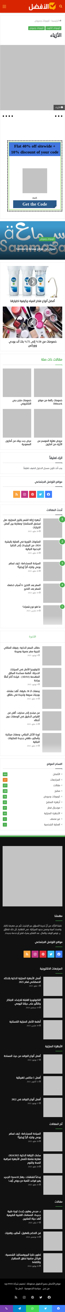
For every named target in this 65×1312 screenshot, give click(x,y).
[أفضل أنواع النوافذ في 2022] (52, 1107)
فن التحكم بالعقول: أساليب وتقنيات (23, 1233)
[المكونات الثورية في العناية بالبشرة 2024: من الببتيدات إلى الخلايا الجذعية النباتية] (52, 549)
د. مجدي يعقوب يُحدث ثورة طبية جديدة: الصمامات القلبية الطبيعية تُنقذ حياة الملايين (24, 1215)
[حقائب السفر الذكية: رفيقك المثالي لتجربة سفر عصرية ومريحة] (51, 655)
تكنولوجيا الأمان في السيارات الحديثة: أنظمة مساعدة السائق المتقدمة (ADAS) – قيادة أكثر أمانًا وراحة (22, 675)
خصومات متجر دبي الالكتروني (21, 402)
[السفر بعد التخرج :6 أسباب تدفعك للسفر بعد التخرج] (52, 593)
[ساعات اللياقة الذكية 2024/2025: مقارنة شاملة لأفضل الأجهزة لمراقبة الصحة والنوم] (52, 1163)
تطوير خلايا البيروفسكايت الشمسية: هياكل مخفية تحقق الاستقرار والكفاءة (23, 1258)
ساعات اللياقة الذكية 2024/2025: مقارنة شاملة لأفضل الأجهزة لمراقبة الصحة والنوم (22, 1159)
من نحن (46, 1288)
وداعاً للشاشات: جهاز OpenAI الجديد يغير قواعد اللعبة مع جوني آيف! (22, 1179)
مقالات (56, 785)
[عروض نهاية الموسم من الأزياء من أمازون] (48, 423)
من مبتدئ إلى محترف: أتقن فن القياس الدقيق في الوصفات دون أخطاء (23, 716)
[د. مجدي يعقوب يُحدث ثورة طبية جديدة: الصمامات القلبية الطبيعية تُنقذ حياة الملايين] (52, 1219)
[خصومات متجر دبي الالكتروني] (17, 383)
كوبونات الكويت (53, 28)
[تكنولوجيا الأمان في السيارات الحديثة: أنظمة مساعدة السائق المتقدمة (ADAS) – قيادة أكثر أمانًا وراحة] (51, 677)
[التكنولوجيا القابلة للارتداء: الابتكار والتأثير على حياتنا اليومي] (52, 1008)
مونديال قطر (53, 807)
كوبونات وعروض (42, 20)
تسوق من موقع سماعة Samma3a (35, 249)
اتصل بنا (19, 1288)
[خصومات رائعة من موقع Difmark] (48, 383)
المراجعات (55, 779)
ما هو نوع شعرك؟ (32, 607)
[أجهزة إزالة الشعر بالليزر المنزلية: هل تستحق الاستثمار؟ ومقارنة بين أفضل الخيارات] (52, 528)
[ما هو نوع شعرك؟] (52, 615)
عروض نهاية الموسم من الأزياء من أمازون (49, 442)
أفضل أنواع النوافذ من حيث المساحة (22, 1056)
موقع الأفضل (54, 1283)
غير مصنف (55, 819)
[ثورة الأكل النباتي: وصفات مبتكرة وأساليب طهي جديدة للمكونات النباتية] (51, 742)
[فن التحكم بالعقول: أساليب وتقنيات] (52, 1241)
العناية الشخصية (52, 824)
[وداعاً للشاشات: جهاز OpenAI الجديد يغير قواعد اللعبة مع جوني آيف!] (52, 1185)
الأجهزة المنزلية (52, 813)
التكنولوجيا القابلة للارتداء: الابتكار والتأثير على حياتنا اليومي (24, 1001)
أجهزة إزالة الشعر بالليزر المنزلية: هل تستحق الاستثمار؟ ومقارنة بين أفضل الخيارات (22, 523)
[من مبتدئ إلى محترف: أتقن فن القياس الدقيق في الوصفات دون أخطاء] (51, 721)
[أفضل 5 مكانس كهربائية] (52, 1085)
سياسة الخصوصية (32, 1288)
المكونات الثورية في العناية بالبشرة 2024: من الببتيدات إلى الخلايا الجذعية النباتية (23, 545)
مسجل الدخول (42, 468)
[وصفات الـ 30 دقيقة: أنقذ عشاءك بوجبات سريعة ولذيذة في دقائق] (51, 699)
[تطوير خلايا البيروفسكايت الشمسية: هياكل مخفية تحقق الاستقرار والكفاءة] (52, 1262)
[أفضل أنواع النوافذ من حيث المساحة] (52, 1064)
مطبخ (57, 791)
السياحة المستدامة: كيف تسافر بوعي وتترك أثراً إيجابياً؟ (25, 565)
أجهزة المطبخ (53, 802)
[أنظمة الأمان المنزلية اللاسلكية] (52, 1029)
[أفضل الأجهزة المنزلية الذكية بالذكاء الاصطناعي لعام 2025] (52, 986)
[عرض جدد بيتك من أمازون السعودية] (17, 423)
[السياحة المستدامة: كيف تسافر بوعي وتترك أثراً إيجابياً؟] (52, 571)
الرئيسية (56, 20)
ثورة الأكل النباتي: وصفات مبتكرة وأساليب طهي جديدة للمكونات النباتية (22, 738)
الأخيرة (32, 637)
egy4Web (8, 1283)
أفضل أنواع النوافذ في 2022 (26, 1099)
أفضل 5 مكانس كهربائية (28, 1077)
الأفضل (56, 774)
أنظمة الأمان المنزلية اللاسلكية (25, 1021)
